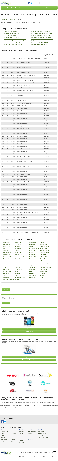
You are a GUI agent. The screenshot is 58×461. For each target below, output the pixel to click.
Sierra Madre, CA (44, 254)
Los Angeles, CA (33, 258)
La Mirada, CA (32, 261)
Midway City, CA (33, 254)
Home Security (36, 7)
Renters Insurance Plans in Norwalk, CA (40, 35)
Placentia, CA (6, 263)
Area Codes (4, 19)
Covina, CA (43, 258)
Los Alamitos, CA (33, 271)
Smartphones (39, 431)
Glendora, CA (32, 269)
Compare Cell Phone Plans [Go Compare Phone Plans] (29, 328)
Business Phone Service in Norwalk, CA (13, 33)
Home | (22, 451)
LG (10, 437)
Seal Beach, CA (7, 244)
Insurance (42, 7)
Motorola (12, 438)
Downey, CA (18, 252)
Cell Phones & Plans (5, 7)
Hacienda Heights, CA (8, 279)
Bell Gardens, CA (19, 273)
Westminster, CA (33, 246)
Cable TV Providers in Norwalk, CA (39, 46)
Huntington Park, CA (45, 252)
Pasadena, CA (32, 273)
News (34, 3)
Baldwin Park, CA (7, 277)
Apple (11, 431)
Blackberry (50, 433)
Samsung (12, 442)
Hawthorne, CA (6, 248)
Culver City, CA (6, 250)
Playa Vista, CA (18, 269)
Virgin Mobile (4, 438)
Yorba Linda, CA (33, 267)
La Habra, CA (32, 256)
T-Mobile (3, 437)
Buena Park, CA (19, 246)
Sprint (2, 435)
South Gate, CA (7, 252)
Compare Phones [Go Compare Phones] (29, 331)
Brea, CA (17, 275)
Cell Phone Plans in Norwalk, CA (11, 37)
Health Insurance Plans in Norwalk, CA (40, 31)
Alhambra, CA (43, 248)
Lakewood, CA (43, 261)
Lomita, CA (17, 267)
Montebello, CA (7, 265)
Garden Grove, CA (44, 246)
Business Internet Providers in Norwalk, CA (14, 40)
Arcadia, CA (6, 273)
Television (29, 433)
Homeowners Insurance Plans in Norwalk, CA (42, 33)
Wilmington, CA (18, 254)
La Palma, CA (18, 250)
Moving (53, 7)
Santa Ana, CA (6, 261)
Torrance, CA (6, 275)
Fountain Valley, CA (44, 263)
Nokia (11, 440)
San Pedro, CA (43, 275)
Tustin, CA (5, 267)
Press (37, 3)
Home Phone (21, 7)
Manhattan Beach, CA (45, 267)
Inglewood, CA (43, 269)
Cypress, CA (32, 252)
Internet (30, 7)
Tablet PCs (20, 433)
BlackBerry (12, 433)
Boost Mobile (4, 444)
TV (26, 7)
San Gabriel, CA (7, 269)
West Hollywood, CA (20, 263)
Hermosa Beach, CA (45, 250)
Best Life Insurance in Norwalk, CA (39, 42)
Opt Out (55, 451)
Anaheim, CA (18, 271)
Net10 (2, 440)
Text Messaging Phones (41, 437)
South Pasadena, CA (20, 261)
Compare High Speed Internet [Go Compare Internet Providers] (29, 359)
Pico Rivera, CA (7, 271)
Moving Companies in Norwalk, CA (39, 44)
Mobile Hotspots (21, 431)
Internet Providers (31, 431)
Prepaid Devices (40, 433)
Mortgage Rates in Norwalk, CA (11, 35)
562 (2, 24)
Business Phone (14, 7)
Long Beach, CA (33, 265)
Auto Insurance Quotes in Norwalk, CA (13, 44)
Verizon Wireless (4, 431)
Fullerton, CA (6, 242)
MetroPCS (3, 442)
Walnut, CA (32, 277)
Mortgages (48, 7)
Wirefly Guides (51, 437)
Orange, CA (32, 250)
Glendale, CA (32, 242)
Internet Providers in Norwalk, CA (11, 31)
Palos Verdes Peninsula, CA (21, 277)
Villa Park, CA (43, 256)
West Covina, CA (19, 244)
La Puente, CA (43, 273)
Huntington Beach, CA (20, 248)
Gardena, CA (18, 242)
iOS (49, 435)
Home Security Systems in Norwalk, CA (13, 42)
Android (50, 431)
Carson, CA (17, 258)
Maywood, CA (43, 271)
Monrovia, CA (32, 244)
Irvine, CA (42, 242)
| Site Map (50, 451)
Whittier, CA (18, 279)
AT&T (2, 433)
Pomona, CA (6, 258)
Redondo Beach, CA (34, 248)
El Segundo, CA (7, 256)
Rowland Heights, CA (8, 246)
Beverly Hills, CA (44, 277)
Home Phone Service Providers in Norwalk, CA (15, 39)
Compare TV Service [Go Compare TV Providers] (29, 357)
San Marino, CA (33, 275)
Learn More (6, 289)
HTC (11, 435)
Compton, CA (43, 244)
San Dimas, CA (18, 265)
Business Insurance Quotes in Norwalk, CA (41, 37)
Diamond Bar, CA (7, 254)
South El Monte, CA (45, 265)
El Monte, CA (32, 263)
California (12, 19)
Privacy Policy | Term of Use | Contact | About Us (36, 451)
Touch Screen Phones (41, 435)
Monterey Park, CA (19, 256)
